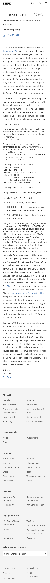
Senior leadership (34, 417)
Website (7, 437)
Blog (5, 442)
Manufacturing (33, 467)
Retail (29, 471)
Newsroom (31, 404)
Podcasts (30, 537)
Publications (32, 437)
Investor (30, 400)
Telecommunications (36, 476)
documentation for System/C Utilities (27, 293)
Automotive (8, 458)
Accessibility (32, 568)
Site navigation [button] (46, 5)
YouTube (30, 521)
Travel (29, 480)
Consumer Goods (11, 467)
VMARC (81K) (13, 35)
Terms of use (9, 578)
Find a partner (9, 504)
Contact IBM (9, 568)
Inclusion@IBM (10, 417)
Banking (6, 463)
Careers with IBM (34, 421)
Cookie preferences (32, 575)
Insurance (31, 458)
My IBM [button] (40, 4)
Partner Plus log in (35, 504)
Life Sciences (32, 463)
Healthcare (8, 480)
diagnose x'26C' (10, 51)
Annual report (9, 404)
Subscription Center (35, 525)
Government (9, 476)
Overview (7, 400)
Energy (6, 471)
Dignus (10, 286)
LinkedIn (7, 529)
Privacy (6, 573)
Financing (7, 421)
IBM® (7, 3)
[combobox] (32, 3)
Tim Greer (7, 377)
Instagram (8, 537)
